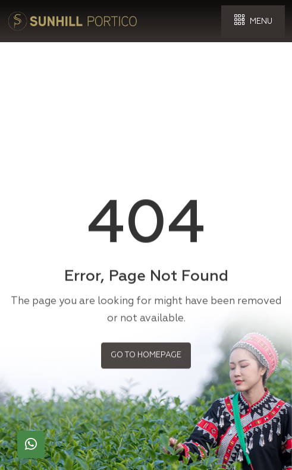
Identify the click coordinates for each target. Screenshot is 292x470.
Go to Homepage (146, 354)
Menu (253, 21)
